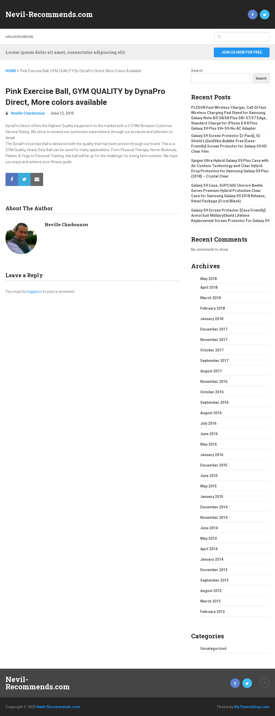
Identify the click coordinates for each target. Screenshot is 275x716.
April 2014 (208, 549)
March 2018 (210, 298)
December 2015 (213, 465)
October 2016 (212, 392)
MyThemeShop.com (252, 707)
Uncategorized (19, 37)
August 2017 (211, 371)
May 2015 (208, 486)
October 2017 (212, 350)
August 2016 (211, 413)
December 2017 (213, 329)
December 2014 (213, 507)
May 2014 (208, 538)
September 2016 (214, 402)
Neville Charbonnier (28, 113)
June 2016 (209, 434)
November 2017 (213, 340)
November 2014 (213, 517)
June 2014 (209, 528)
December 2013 (213, 570)
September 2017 (214, 361)
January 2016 (211, 455)
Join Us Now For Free (241, 52)
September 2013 (214, 580)
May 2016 (208, 444)
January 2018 (211, 319)
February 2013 (212, 612)
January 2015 (211, 497)
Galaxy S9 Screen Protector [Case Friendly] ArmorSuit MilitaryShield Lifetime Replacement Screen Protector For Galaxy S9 (230, 215)
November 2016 (213, 381)
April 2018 (208, 287)
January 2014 (211, 559)
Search (197, 71)
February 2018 (212, 308)
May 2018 (208, 279)
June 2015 (209, 476)
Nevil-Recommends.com (49, 14)
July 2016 (208, 423)
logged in (34, 291)
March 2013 (210, 601)
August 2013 (211, 591)
